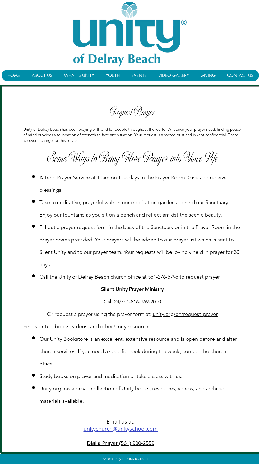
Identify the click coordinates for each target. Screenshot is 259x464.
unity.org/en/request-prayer (185, 314)
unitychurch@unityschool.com (121, 428)
